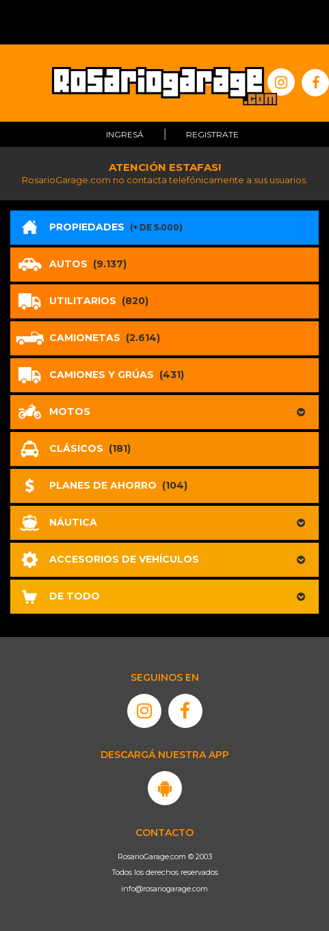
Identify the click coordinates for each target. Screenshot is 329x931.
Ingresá (125, 134)
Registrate (212, 134)
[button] (164, 412)
